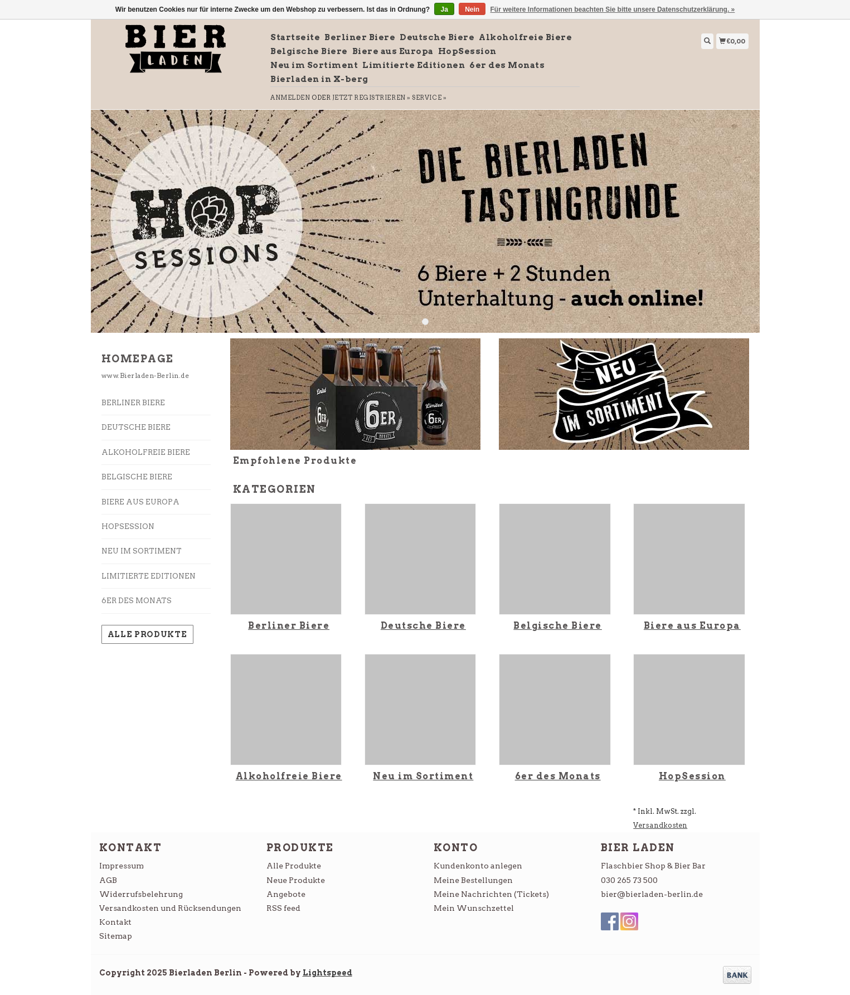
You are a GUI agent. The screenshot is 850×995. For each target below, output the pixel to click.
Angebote (285, 894)
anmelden (290, 97)
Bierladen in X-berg (319, 79)
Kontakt (115, 922)
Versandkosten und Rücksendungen (170, 908)
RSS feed (283, 908)
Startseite (295, 37)
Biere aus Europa (393, 51)
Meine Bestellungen (473, 880)
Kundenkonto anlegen (478, 865)
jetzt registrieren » (371, 97)
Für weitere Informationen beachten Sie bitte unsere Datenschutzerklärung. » (612, 9)
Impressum (121, 865)
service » (429, 97)
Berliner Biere (359, 37)
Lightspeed (327, 972)
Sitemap (115, 935)
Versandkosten (660, 825)
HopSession (467, 51)
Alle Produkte (147, 634)
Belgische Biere (309, 51)
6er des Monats (507, 65)
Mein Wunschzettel (474, 908)
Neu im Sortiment (314, 65)
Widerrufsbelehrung (141, 894)
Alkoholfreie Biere (525, 37)
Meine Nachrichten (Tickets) (491, 894)
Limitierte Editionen (413, 65)
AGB (108, 880)
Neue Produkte (295, 880)
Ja (444, 9)
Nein (472, 9)
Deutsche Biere (437, 37)
